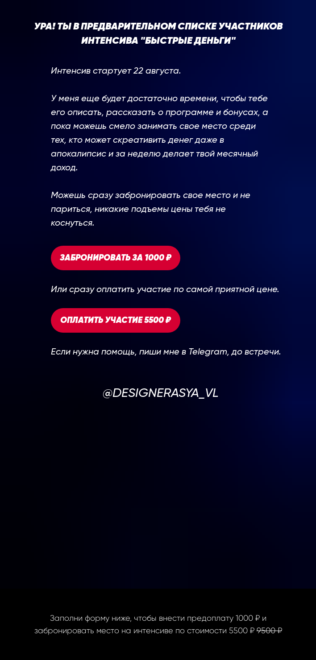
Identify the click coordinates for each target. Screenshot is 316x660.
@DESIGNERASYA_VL (161, 393)
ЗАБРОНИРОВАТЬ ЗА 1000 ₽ (115, 258)
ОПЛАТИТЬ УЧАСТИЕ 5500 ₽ (115, 320)
